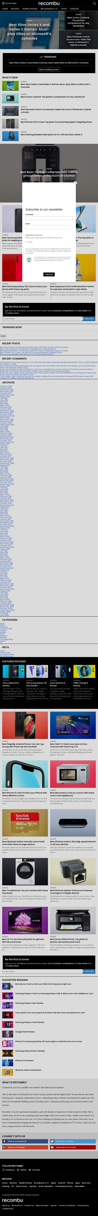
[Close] (75, 183)
